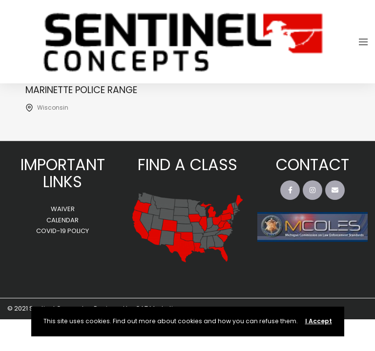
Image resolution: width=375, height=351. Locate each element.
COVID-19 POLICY (62, 230)
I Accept (318, 321)
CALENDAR (62, 220)
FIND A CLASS (187, 165)
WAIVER (63, 209)
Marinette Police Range (81, 90)
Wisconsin (52, 107)
